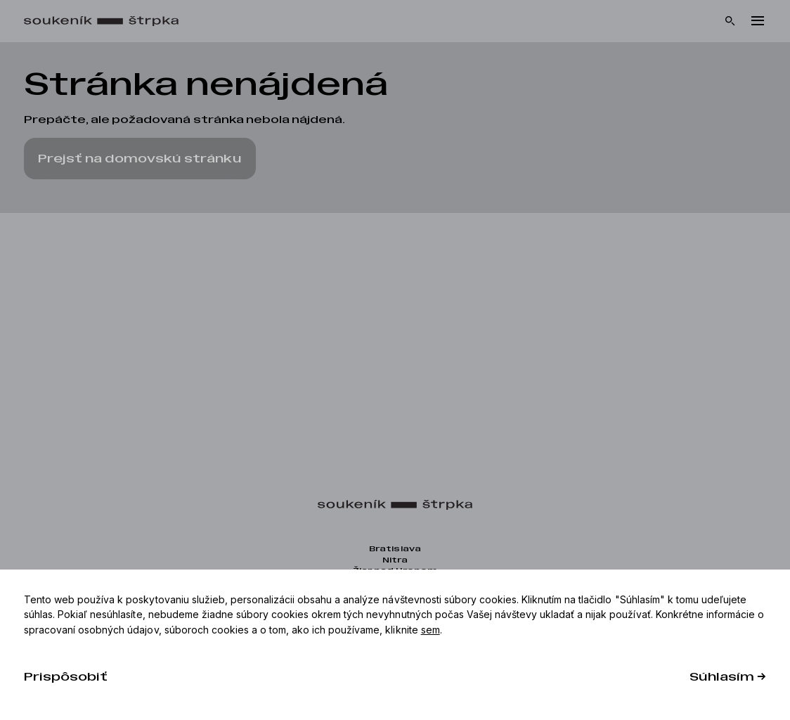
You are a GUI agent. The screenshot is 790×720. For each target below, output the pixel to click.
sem (430, 630)
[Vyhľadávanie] (730, 21)
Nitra (395, 560)
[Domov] (108, 21)
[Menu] (757, 21)
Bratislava (394, 548)
